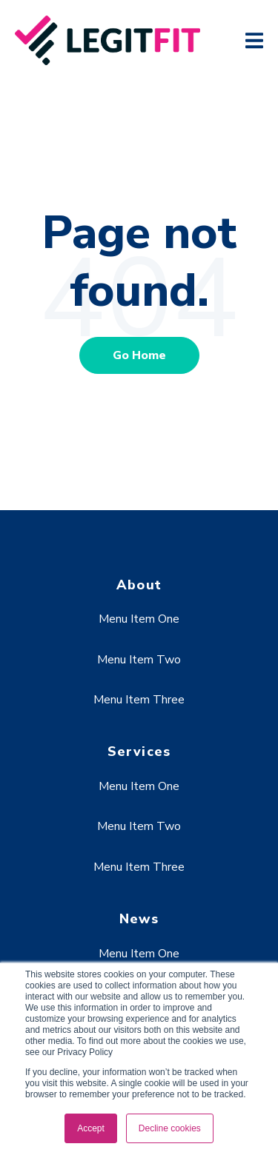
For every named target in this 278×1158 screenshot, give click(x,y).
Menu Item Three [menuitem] (139, 700)
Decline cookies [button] (170, 1128)
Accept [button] (91, 1128)
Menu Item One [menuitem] (139, 619)
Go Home (139, 355)
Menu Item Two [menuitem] (139, 660)
